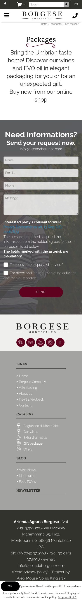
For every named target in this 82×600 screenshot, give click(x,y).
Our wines (31, 431)
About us (25, 393)
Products (56, 24)
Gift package (33, 443)
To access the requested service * (33, 264)
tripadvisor (30, 342)
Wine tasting (28, 387)
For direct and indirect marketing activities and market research (39, 275)
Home (44, 24)
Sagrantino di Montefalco (41, 426)
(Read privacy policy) (30, 571)
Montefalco (27, 476)
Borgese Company (32, 382)
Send (41, 292)
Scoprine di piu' (67, 597)
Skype (20, 342)
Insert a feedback (31, 399)
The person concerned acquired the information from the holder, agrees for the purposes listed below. (37, 246)
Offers (28, 449)
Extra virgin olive (35, 437)
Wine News (27, 470)
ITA (76, 4)
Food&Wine (27, 481)
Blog (21, 458)
